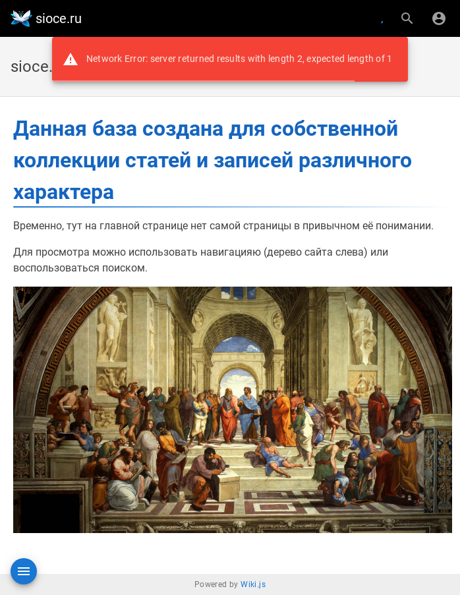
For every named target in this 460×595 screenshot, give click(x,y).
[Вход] (439, 18)
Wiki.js (253, 584)
